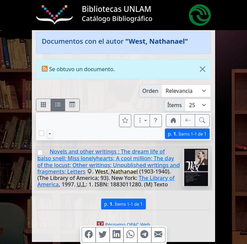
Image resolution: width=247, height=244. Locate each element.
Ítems (174, 105)
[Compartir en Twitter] (103, 235)
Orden (150, 91)
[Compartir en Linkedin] (117, 235)
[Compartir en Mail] (158, 235)
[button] (156, 120)
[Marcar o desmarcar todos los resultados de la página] (41, 133)
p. (187, 133)
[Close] (202, 69)
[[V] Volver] (187, 120)
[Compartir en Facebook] (89, 235)
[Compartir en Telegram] (144, 235)
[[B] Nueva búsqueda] (202, 120)
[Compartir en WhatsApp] (131, 235)
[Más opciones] (142, 120)
